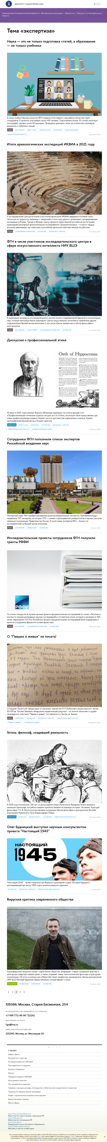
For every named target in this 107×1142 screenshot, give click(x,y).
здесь (39, 1136)
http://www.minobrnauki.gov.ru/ (19, 1114)
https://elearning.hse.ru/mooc (19, 1126)
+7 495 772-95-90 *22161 (20, 1015)
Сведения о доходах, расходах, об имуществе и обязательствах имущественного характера (42, 1088)
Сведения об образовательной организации (24, 1092)
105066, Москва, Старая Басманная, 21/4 (37, 1004)
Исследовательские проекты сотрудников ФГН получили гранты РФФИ (51, 539)
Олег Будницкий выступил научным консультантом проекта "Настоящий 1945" (46, 828)
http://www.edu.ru (14, 1122)
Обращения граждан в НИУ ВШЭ (20, 1077)
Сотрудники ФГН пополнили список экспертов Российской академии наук (43, 441)
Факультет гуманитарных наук (29, 4)
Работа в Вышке (13, 1103)
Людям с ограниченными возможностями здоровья (27, 1095)
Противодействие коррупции (19, 1084)
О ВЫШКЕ (12, 1050)
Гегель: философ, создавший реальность (37, 732)
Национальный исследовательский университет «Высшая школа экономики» (32, 13)
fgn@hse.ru (12, 1024)
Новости (5, 15)
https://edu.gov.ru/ (15, 1118)
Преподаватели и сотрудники (19, 1065)
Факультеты (70, 13)
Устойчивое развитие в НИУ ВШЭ (20, 1062)
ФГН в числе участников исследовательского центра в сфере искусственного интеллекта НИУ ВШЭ (49, 243)
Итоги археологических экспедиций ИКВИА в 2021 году (51, 144)
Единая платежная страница (18, 1099)
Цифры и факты (14, 1054)
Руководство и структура (17, 1058)
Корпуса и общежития (16, 1069)
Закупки (11, 1073)
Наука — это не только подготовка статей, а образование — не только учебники (51, 43)
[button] (49, 1048)
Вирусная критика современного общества (40, 899)
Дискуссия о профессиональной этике (36, 340)
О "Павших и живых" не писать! (31, 636)
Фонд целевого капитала (17, 1080)
